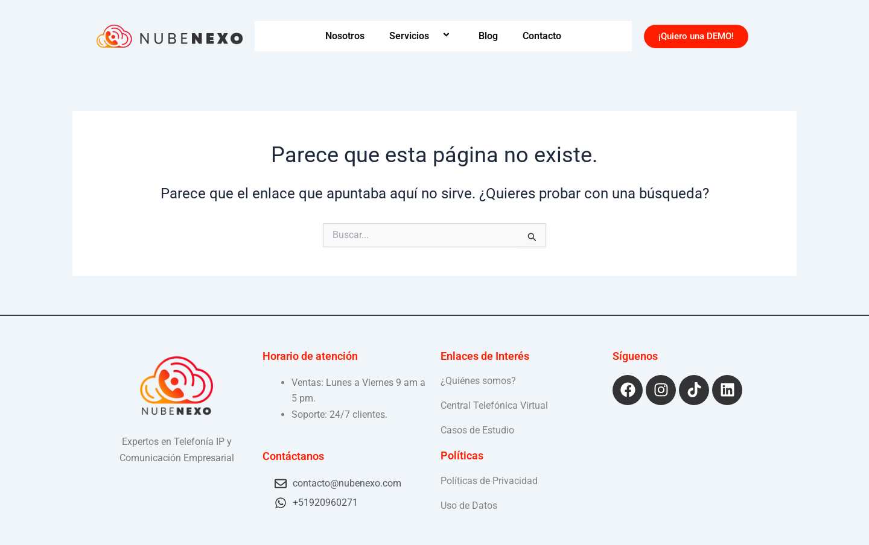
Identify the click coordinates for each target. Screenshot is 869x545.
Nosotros (344, 36)
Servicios (421, 36)
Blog (488, 36)
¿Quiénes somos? (478, 380)
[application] (434, 36)
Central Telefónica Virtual (494, 405)
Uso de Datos (469, 505)
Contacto (542, 36)
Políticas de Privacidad (489, 481)
